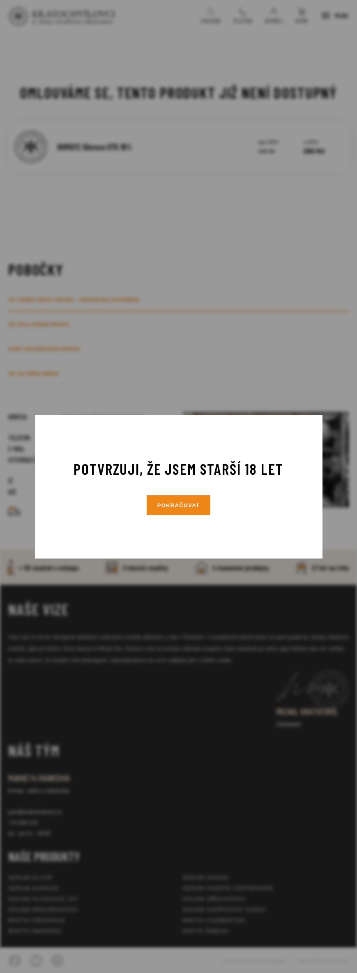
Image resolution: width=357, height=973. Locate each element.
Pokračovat (178, 505)
